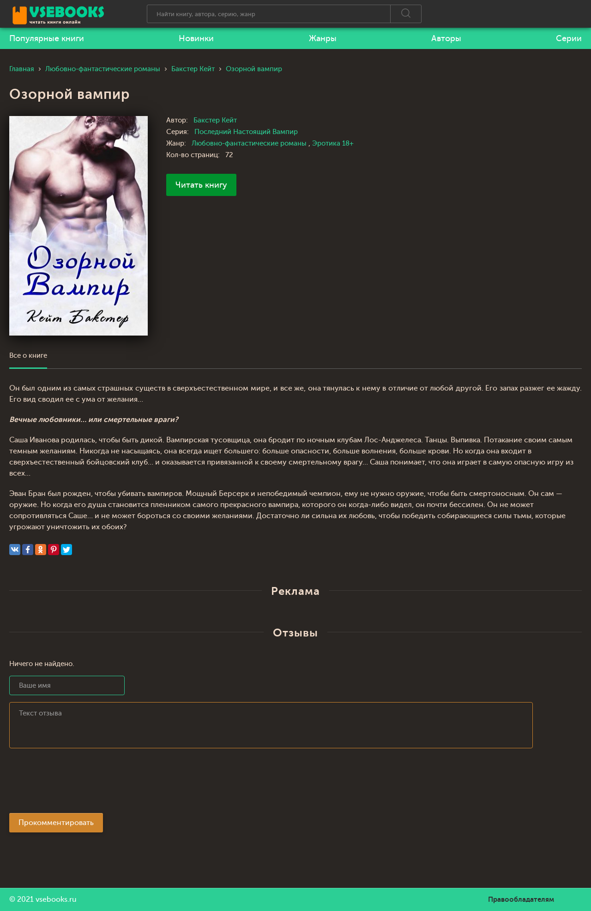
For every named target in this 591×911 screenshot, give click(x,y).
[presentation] (79, 783)
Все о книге (28, 356)
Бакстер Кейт (215, 120)
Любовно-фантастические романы (250, 143)
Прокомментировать (56, 823)
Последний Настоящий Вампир (246, 132)
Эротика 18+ (333, 143)
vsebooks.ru (56, 899)
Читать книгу (201, 185)
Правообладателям (521, 899)
